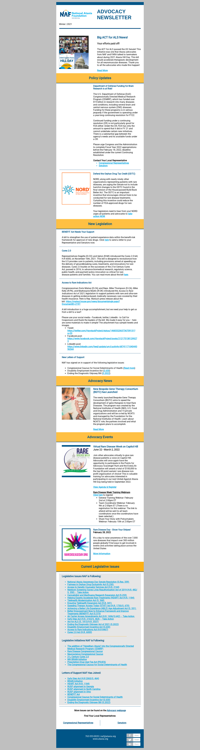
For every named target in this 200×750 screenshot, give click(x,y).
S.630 (106, 370)
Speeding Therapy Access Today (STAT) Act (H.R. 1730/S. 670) (98, 605)
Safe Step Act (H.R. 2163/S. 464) (83, 619)
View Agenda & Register (104, 487)
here (107, 240)
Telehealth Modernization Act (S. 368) (85, 600)
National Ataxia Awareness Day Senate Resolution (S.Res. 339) (98, 582)
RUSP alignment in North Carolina (83, 689)
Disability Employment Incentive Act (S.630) (88, 627)
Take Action (83, 592)
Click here (98, 495)
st (70, 657)
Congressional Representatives (114, 163)
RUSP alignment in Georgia (80, 686)
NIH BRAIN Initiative (77, 659)
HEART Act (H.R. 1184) (78, 683)
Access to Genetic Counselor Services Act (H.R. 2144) (93, 587)
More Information (101, 553)
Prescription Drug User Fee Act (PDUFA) (86, 662)
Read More (102, 70)
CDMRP (99, 648)
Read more (129, 368)
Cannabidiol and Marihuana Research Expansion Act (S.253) (97, 595)
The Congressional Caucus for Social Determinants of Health (97, 664)
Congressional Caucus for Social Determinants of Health (95, 697)
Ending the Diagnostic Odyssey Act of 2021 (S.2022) (93, 624)
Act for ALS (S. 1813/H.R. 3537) (83, 621)
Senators (103, 165)
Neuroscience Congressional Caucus (85, 654)
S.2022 (106, 373)
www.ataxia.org (100, 739)
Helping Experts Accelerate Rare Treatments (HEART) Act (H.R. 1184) (100, 598)
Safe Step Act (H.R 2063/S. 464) (83, 678)
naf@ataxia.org (108, 736)
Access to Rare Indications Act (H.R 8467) (87, 629)
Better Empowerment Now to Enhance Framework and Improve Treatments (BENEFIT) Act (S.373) (98, 612)
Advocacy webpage (116, 710)
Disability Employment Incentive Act (84, 700)
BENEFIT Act (73, 694)
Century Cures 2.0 (80, 656)
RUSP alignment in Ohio (79, 691)
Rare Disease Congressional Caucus (85, 651)
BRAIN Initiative (74, 681)
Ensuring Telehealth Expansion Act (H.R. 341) (89, 603)
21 (68, 656)
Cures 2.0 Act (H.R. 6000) (79, 632)
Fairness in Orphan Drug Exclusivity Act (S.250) (90, 584)
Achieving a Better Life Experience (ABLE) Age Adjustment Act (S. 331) (101, 608)
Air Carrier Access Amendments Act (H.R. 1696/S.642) (93, 616)
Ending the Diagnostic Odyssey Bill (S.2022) (88, 702)
